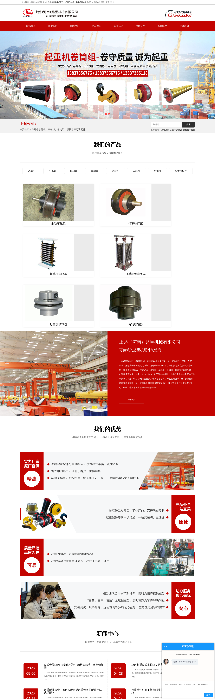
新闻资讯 (74, 26)
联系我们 (184, 26)
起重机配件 (59, 2)
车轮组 (136, 171)
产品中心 (96, 26)
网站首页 (30, 26)
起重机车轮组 (81, 2)
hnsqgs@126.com (173, 672)
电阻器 (73, 171)
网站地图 (144, 688)
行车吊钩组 (69, 2)
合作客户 (162, 26)
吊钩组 (157, 171)
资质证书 (140, 26)
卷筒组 (31, 171)
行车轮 (52, 171)
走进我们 (52, 26)
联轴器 (94, 171)
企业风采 (118, 26)
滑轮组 (115, 171)
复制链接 (109, 695)
